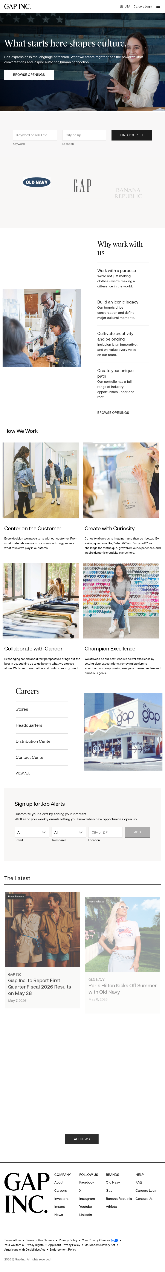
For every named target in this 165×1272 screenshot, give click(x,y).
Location (68, 148)
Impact (59, 1207)
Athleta (111, 1207)
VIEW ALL (18, 773)
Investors (61, 1199)
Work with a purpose (123, 278)
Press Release (16, 907)
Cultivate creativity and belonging (123, 344)
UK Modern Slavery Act (100, 1245)
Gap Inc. (15, 985)
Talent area (59, 840)
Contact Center (25, 757)
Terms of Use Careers (40, 1240)
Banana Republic (119, 1199)
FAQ (139, 1182)
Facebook (86, 1182)
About (58, 1182)
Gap (109, 1190)
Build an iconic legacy (123, 310)
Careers (60, 1190)
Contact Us (144, 1199)
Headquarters (24, 725)
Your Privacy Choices (96, 1240)
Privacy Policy (68, 1240)
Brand (19, 840)
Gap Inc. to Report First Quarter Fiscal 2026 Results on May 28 (39, 997)
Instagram (87, 1199)
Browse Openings (29, 75)
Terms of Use (12, 1240)
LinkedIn (85, 1215)
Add (137, 832)
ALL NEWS (82, 1144)
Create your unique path (123, 384)
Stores (17, 709)
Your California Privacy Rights (24, 1245)
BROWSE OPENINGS (118, 413)
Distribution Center (29, 741)
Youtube (85, 1207)
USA (125, 7)
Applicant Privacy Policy (64, 1245)
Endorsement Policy (63, 1249)
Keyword (19, 148)
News (58, 1215)
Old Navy (113, 1182)
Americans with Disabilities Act (24, 1249)
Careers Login (143, 6)
